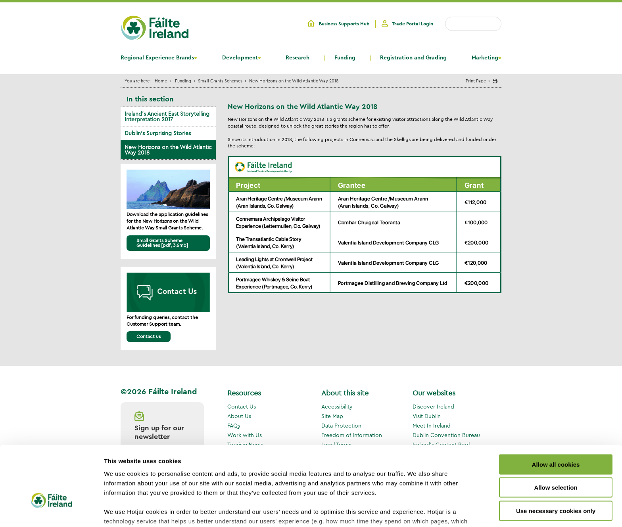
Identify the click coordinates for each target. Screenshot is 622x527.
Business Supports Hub (344, 23)
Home (161, 80)
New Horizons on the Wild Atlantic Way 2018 (168, 149)
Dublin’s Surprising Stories (158, 133)
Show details (416, 511)
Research (297, 58)
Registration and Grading (413, 58)
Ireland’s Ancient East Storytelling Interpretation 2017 (167, 116)
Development (240, 58)
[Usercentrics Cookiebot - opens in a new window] (51, 511)
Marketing (485, 58)
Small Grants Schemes (220, 80)
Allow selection (555, 434)
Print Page (476, 80)
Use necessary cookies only (555, 457)
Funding (344, 58)
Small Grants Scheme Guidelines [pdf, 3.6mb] (162, 242)
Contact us (148, 336)
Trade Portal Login (412, 23)
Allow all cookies (556, 411)
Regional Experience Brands (157, 58)
